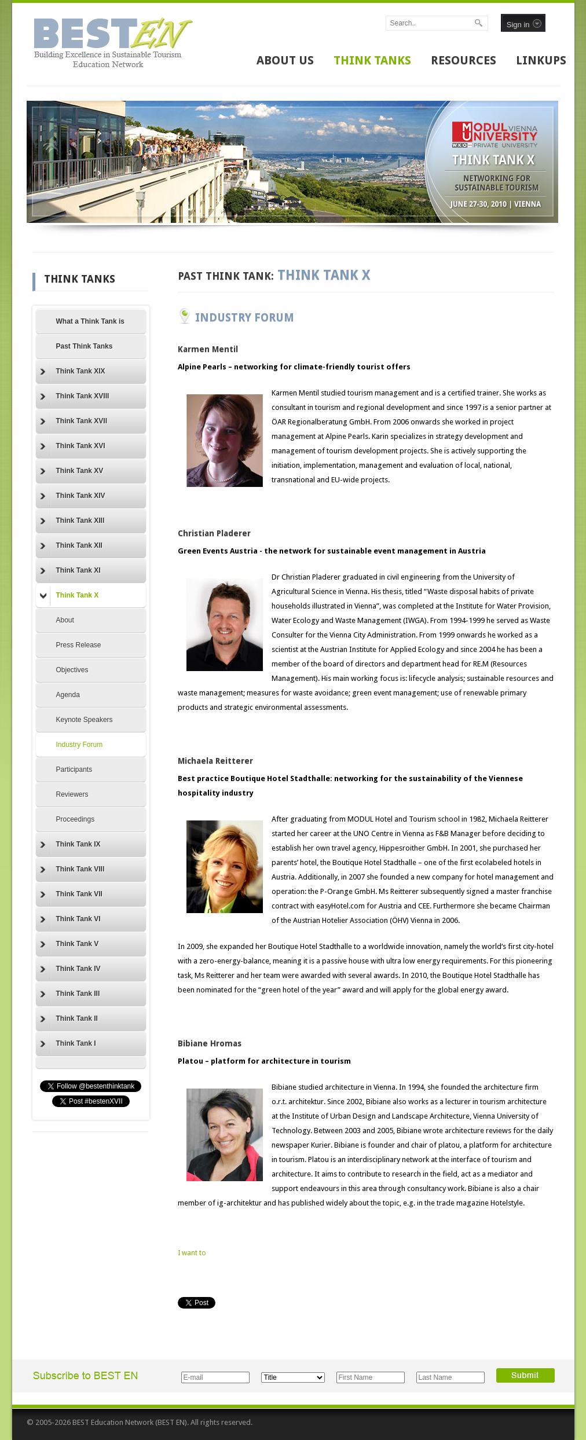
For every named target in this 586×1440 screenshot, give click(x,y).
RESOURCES (463, 60)
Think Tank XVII (73, 421)
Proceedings (75, 819)
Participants (74, 769)
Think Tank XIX (72, 372)
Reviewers (72, 794)
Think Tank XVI (72, 446)
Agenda (68, 695)
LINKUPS (541, 60)
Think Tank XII (71, 546)
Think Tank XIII (72, 521)
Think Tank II (69, 1019)
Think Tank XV (72, 471)
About (65, 620)
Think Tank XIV (72, 496)
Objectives (72, 670)
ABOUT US (285, 60)
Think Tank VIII (72, 870)
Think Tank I (68, 1044)
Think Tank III (70, 994)
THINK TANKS (372, 60)
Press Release (78, 645)
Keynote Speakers (84, 720)
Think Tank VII (71, 894)
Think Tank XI (70, 571)
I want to (192, 1253)
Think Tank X (69, 596)
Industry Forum (79, 745)
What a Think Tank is (90, 321)
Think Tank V (69, 944)
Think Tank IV (70, 969)
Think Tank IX (70, 845)
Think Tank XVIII (74, 396)
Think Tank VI (70, 919)
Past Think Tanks (84, 346)
